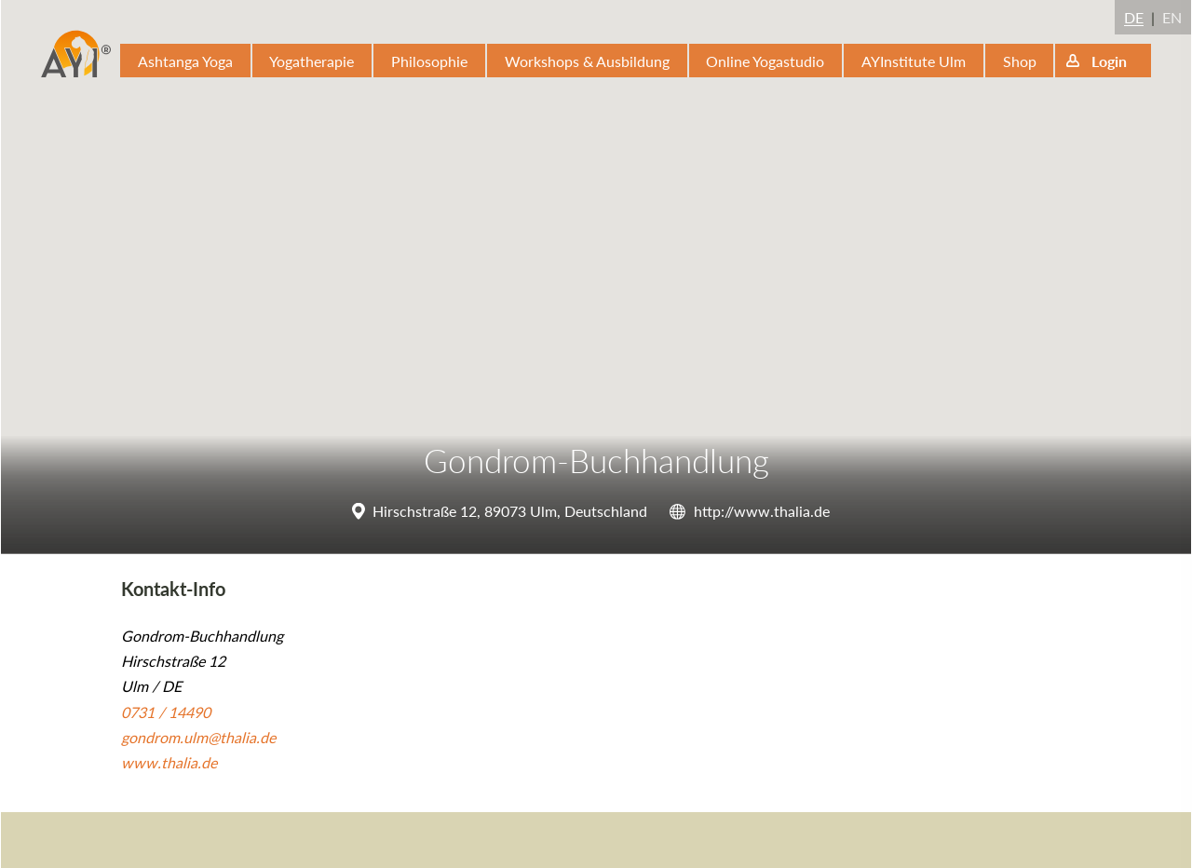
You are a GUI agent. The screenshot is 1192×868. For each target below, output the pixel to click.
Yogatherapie (311, 61)
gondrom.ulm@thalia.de (198, 737)
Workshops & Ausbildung (587, 61)
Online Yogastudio (765, 61)
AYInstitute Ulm (913, 61)
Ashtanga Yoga (185, 61)
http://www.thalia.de (762, 511)
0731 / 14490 (165, 712)
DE (1134, 17)
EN (1172, 17)
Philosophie (429, 61)
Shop (1019, 61)
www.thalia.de (169, 762)
